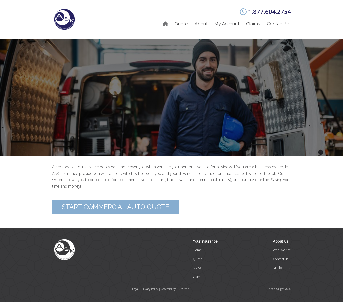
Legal (135, 289)
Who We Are (282, 250)
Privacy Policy (150, 289)
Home (197, 250)
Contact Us (279, 23)
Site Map (184, 289)
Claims (253, 23)
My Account (226, 23)
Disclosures (281, 267)
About (201, 23)
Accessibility (168, 289)
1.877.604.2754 (269, 11)
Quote (181, 23)
